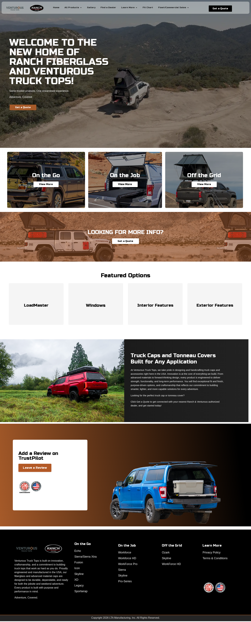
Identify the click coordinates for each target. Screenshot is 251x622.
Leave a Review (35, 468)
